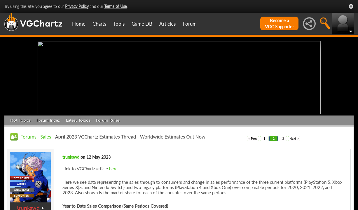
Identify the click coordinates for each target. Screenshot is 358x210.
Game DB (142, 24)
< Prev (253, 137)
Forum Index (48, 118)
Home (78, 24)
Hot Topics (20, 118)
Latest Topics (78, 118)
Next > (294, 137)
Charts (99, 24)
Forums (28, 135)
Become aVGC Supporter (279, 23)
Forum (190, 24)
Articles (167, 24)
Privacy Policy (77, 6)
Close (351, 6)
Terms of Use (115, 6)
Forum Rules (108, 118)
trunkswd (28, 206)
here (113, 167)
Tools (119, 24)
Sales (45, 135)
